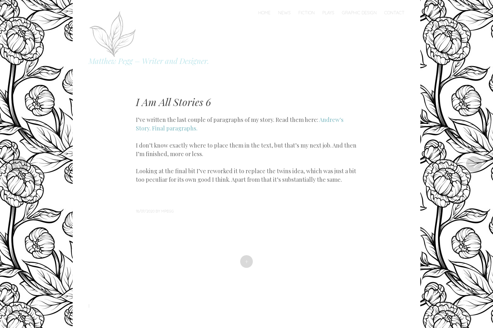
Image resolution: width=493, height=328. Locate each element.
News (284, 13)
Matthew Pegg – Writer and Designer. (148, 61)
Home (264, 13)
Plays (328, 13)
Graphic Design (359, 13)
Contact (394, 13)
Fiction (306, 13)
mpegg (167, 211)
